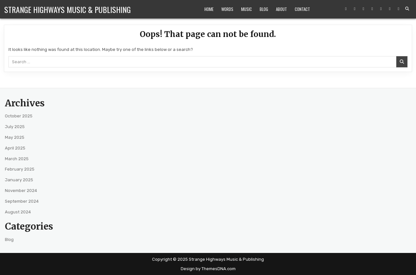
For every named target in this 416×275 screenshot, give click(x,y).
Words (227, 9)
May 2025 (14, 137)
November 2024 (21, 190)
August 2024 (18, 211)
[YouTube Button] (363, 9)
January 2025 (19, 179)
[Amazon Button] (372, 9)
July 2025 (15, 126)
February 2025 (19, 169)
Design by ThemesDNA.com (208, 268)
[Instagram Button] (354, 9)
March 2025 (17, 158)
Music (246, 9)
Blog (264, 9)
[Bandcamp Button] (389, 9)
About (281, 9)
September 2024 (22, 201)
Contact (302, 9)
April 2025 (15, 148)
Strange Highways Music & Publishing (67, 9)
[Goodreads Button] (398, 9)
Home (209, 9)
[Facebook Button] (346, 9)
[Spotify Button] (381, 9)
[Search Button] (407, 9)
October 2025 (18, 116)
